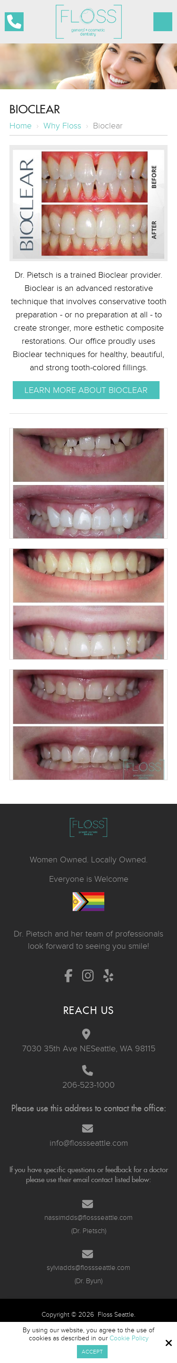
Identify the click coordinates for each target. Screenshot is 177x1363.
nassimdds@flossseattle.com (88, 1217)
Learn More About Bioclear (86, 390)
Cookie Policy (129, 1338)
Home (20, 125)
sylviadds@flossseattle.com (88, 1267)
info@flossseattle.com (89, 1143)
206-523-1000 (88, 1085)
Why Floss (62, 125)
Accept (92, 1351)
